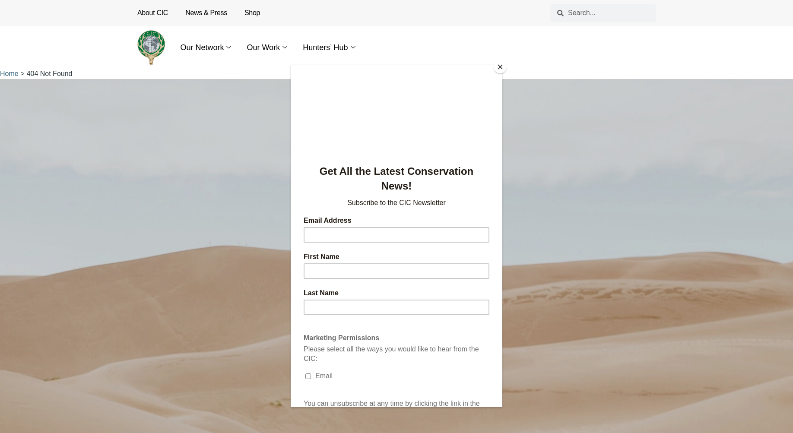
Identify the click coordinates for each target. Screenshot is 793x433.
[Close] (500, 66)
